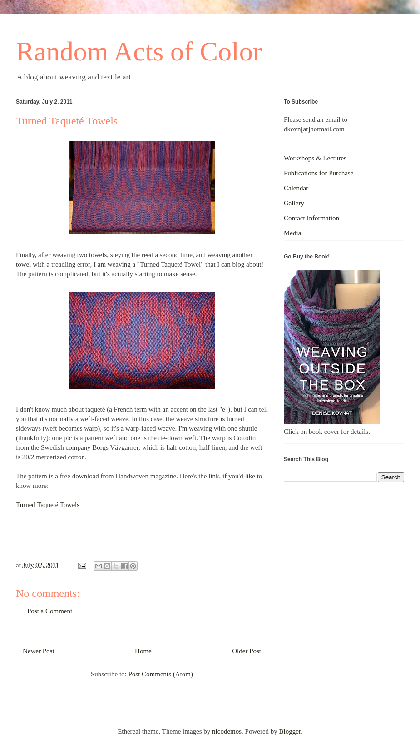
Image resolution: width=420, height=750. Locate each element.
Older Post (246, 651)
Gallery (294, 203)
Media (292, 233)
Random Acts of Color (139, 51)
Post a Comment (49, 611)
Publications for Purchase (318, 173)
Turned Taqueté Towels (47, 504)
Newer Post (38, 651)
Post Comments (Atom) (160, 674)
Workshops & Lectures (315, 158)
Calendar (296, 188)
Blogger (290, 731)
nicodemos (227, 731)
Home (143, 651)
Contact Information (311, 218)
